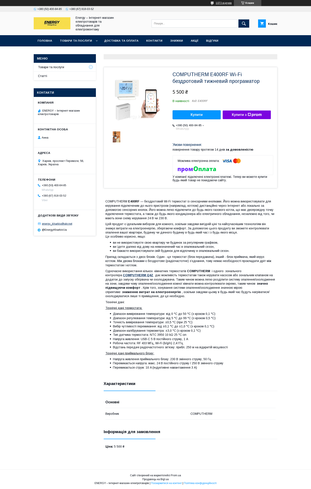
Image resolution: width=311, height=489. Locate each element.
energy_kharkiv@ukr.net (57, 223)
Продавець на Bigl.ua (155, 479)
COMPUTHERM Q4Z (138, 275)
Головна (45, 40)
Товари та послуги (76, 40)
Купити (197, 115)
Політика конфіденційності (200, 483)
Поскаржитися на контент (166, 483)
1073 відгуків (224, 3)
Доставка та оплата (121, 40)
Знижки (176, 40)
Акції (194, 40)
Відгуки (212, 40)
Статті (42, 76)
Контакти (154, 40)
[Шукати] (243, 23)
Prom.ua (176, 475)
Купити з (247, 115)
